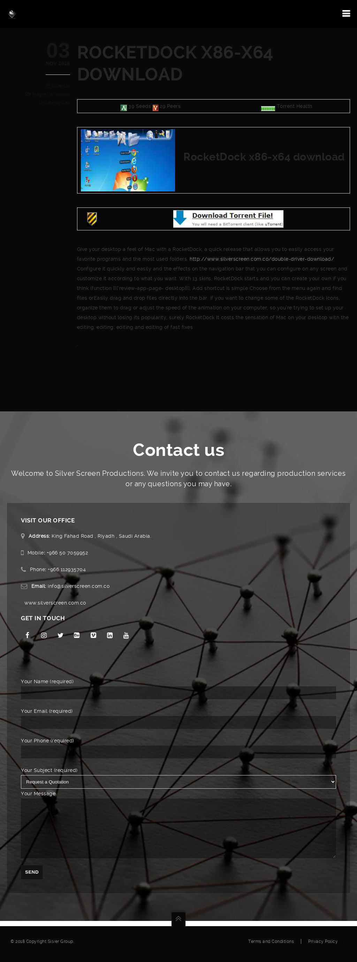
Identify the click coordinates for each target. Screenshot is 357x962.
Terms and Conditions (271, 946)
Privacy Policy (323, 946)
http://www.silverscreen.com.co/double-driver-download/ (262, 259)
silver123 (61, 86)
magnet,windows (50, 94)
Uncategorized (54, 102)
